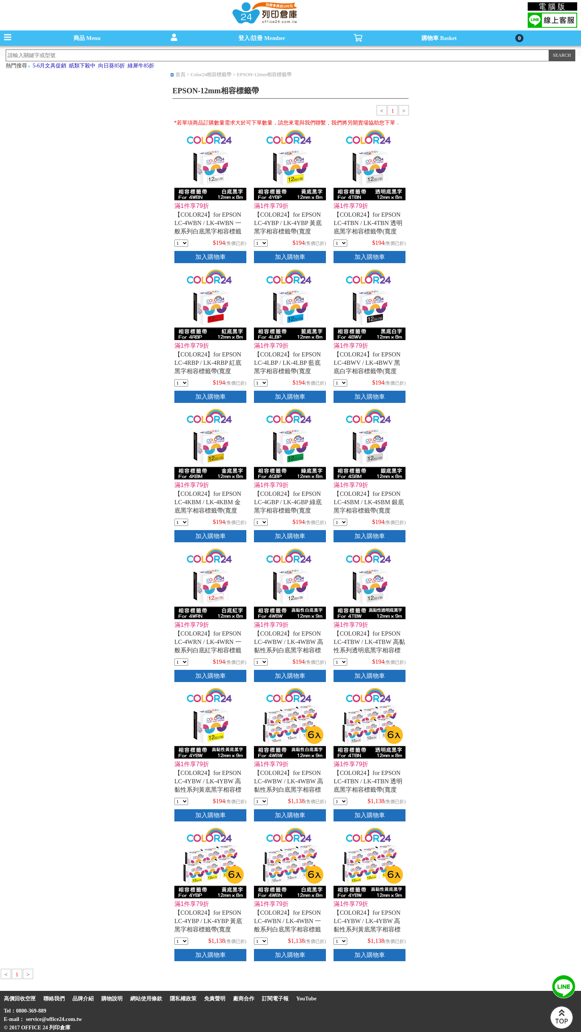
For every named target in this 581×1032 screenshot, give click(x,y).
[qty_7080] (261, 243)
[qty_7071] (340, 522)
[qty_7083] (261, 383)
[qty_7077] (261, 522)
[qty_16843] (261, 662)
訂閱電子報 (275, 999)
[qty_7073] (181, 662)
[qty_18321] (340, 941)
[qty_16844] (340, 662)
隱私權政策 (183, 999)
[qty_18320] (261, 801)
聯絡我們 (54, 999)
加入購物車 (210, 257)
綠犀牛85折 (141, 66)
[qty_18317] (181, 941)
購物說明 (112, 999)
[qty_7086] (181, 383)
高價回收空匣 (20, 999)
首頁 (180, 74)
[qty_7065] (340, 383)
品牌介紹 (83, 999)
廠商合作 (243, 999)
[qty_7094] (340, 243)
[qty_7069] (181, 522)
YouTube (306, 999)
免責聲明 (214, 999)
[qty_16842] (181, 801)
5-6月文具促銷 (50, 66)
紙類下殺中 (82, 66)
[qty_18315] (340, 801)
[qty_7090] (181, 243)
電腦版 (552, 6)
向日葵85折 (111, 66)
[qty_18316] (261, 941)
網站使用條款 (146, 999)
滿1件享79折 (191, 206)
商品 (87, 38)
